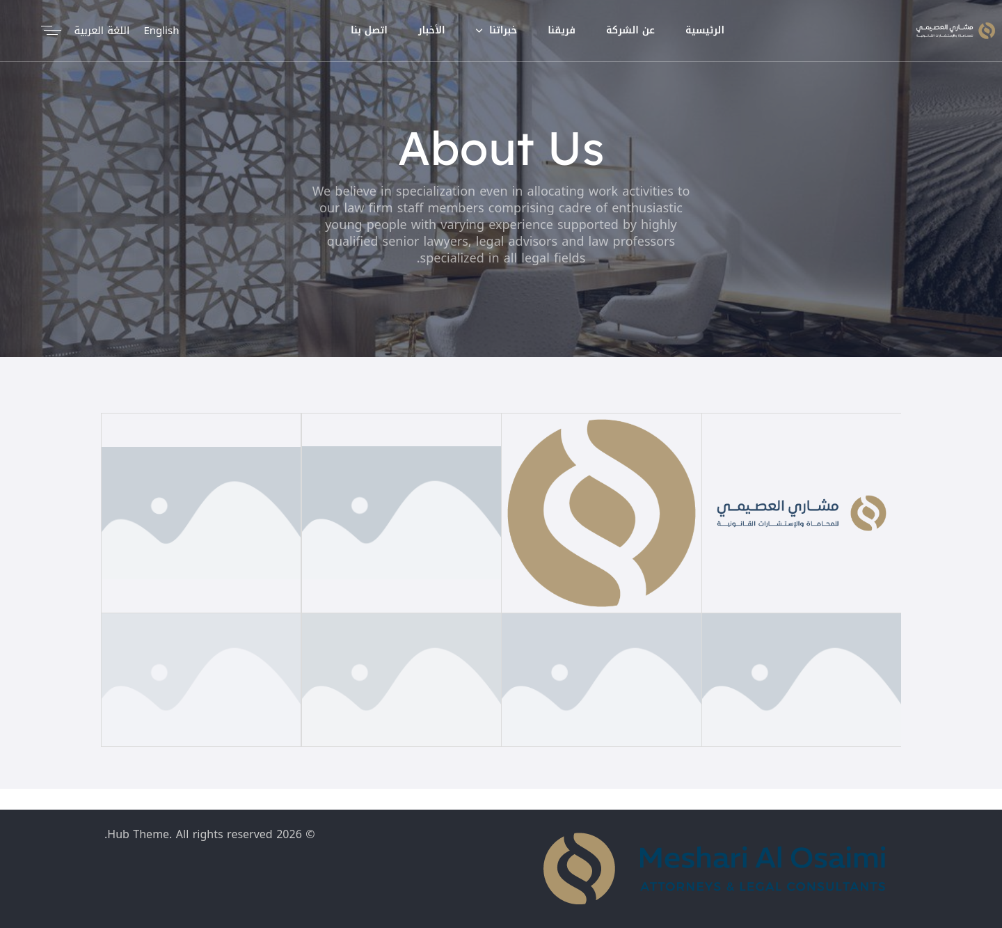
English (161, 30)
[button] (49, 30)
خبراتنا (497, 30)
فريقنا (561, 30)
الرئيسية (704, 30)
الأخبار (431, 30)
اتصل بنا (369, 30)
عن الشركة (630, 30)
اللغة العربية (101, 30)
